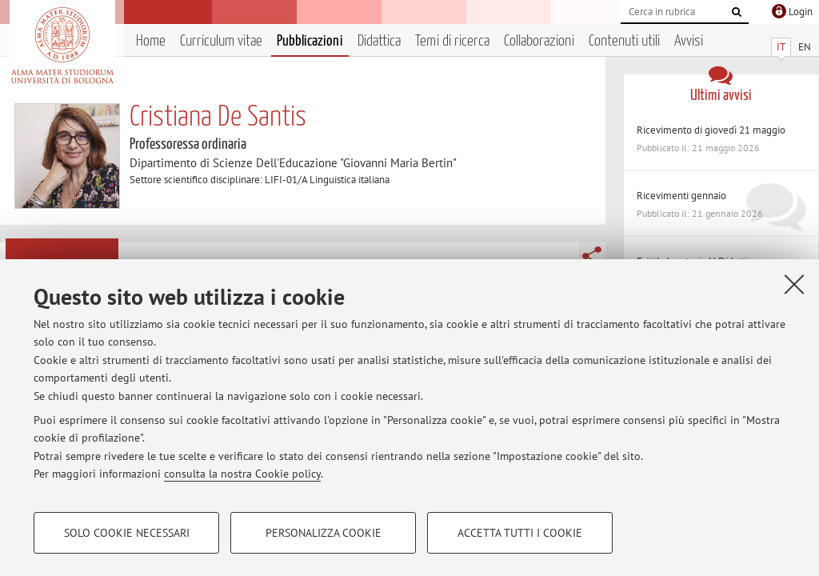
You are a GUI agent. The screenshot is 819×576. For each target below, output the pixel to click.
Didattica (379, 41)
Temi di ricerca (452, 41)
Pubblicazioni (310, 41)
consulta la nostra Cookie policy (242, 473)
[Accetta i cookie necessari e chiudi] (794, 284)
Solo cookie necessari (127, 533)
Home (151, 41)
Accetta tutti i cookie (519, 533)
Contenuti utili (624, 41)
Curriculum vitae (221, 41)
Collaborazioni (539, 41)
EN (804, 47)
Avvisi (688, 41)
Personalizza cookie (324, 533)
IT (781, 47)
